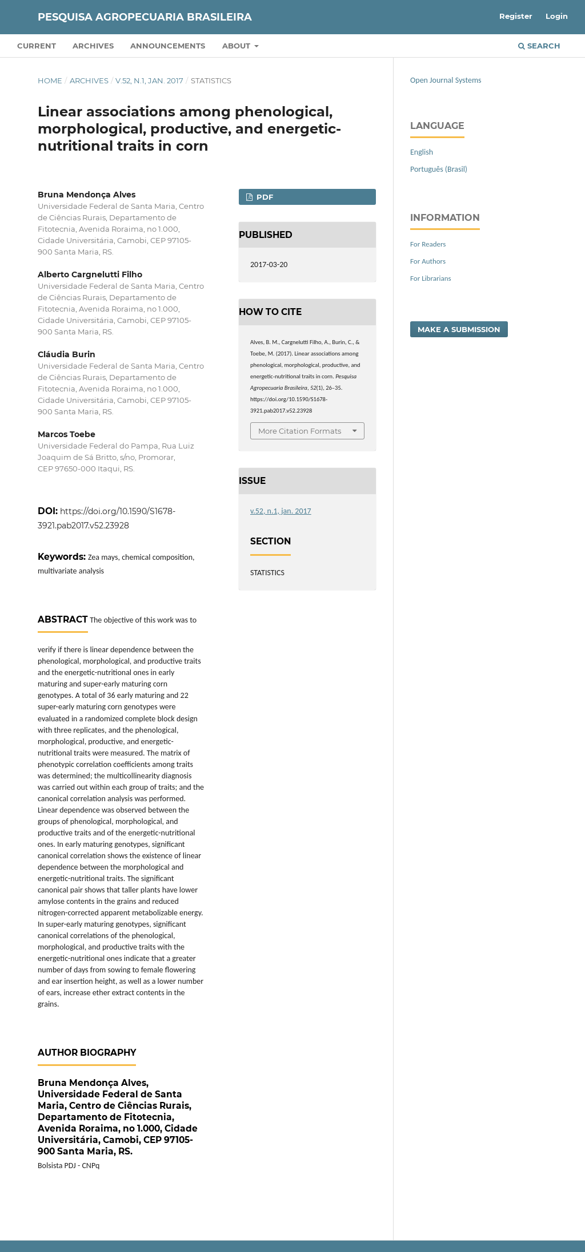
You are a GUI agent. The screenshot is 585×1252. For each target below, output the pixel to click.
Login (557, 16)
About (237, 45)
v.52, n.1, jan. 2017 (149, 80)
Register (515, 16)
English (421, 152)
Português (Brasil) (438, 169)
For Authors (428, 261)
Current (36, 45)
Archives (93, 45)
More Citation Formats (299, 430)
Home (50, 80)
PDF (263, 196)
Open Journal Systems (446, 80)
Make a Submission (459, 329)
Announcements (167, 45)
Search (539, 45)
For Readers (428, 244)
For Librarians (430, 278)
